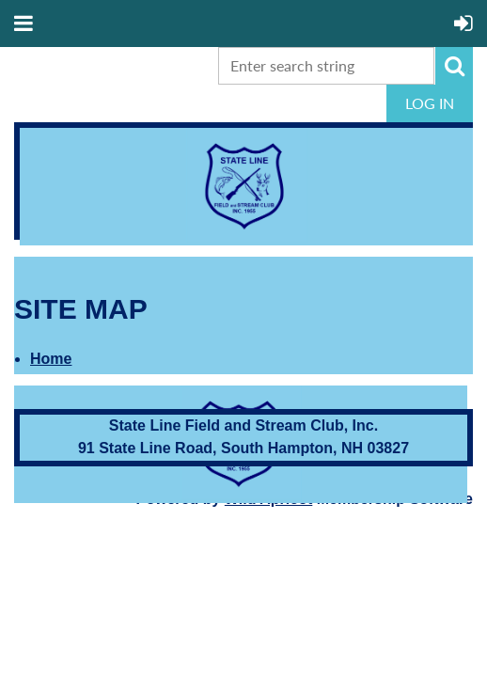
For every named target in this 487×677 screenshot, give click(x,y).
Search (454, 66)
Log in (429, 103)
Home (50, 359)
